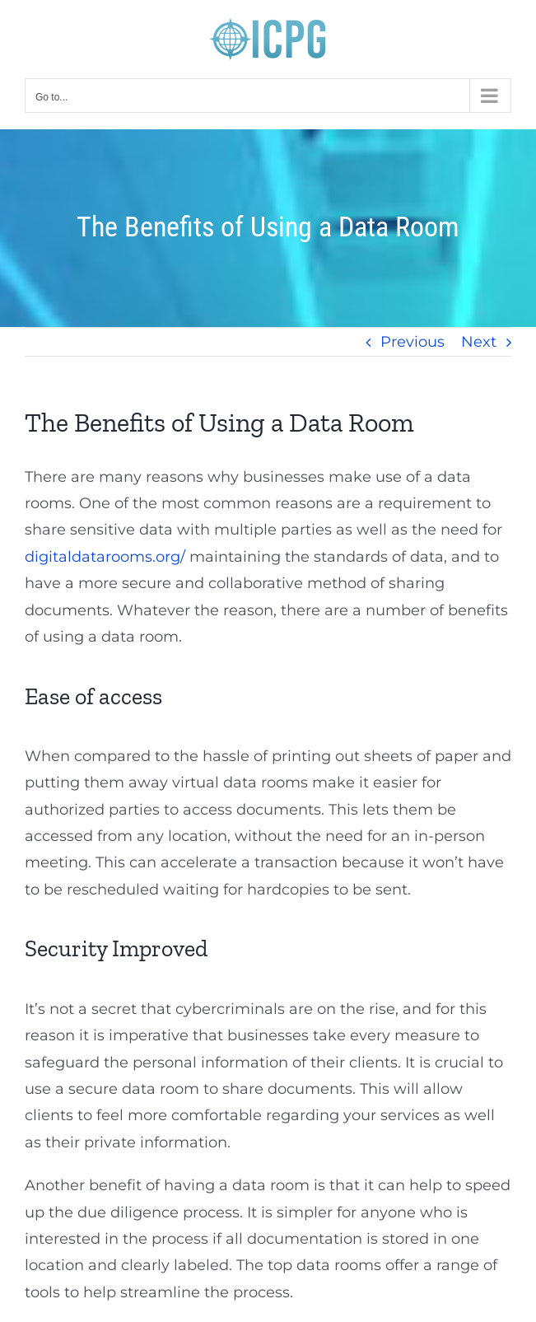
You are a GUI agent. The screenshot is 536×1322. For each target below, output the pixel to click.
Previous (412, 342)
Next (478, 342)
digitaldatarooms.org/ (105, 557)
